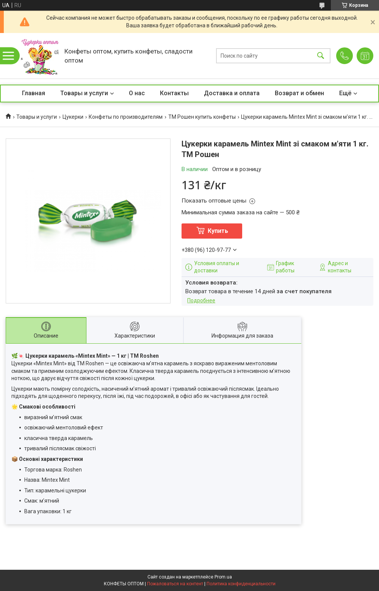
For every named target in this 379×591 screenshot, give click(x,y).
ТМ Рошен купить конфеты (202, 117)
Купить (218, 230)
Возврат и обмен (299, 93)
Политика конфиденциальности (241, 583)
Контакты (174, 93)
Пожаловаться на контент (175, 583)
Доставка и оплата (232, 93)
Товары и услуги (84, 93)
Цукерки (73, 117)
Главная (33, 93)
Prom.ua (223, 577)
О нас (137, 93)
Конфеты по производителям (126, 117)
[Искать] (321, 56)
